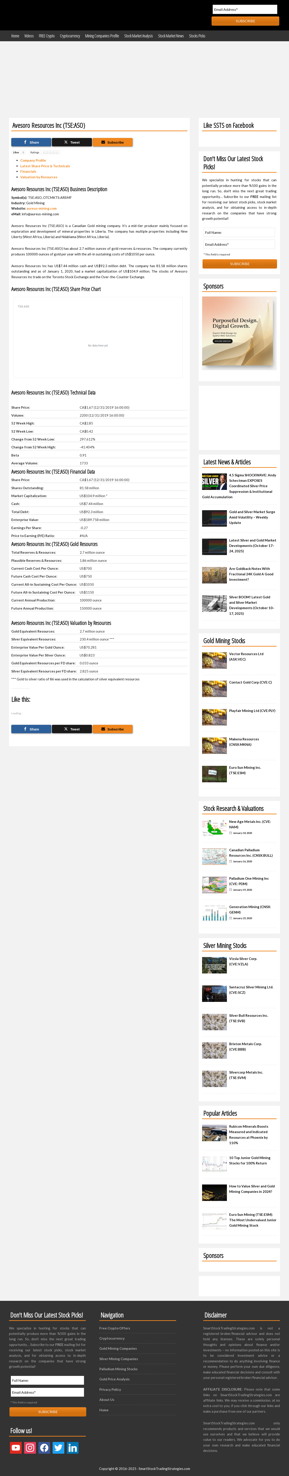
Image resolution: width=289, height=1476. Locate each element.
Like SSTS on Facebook (228, 125)
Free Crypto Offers (114, 1328)
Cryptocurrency (112, 1338)
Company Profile (33, 160)
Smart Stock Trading (50, 15)
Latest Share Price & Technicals (45, 166)
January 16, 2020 (242, 861)
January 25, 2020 (242, 918)
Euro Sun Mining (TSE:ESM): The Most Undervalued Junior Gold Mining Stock (252, 1220)
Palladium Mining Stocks (118, 1369)
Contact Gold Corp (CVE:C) (250, 682)
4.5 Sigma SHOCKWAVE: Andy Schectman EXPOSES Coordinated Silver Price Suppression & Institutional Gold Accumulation (239, 486)
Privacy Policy (110, 1389)
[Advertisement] (144, 75)
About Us (106, 1400)
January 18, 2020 (242, 832)
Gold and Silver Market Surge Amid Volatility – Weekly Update (252, 517)
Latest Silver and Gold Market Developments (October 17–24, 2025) (252, 545)
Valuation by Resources (38, 177)
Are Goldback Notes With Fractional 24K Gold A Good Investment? (251, 574)
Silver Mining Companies (118, 1359)
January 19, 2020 (242, 889)
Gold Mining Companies (118, 1348)
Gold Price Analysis (114, 1379)
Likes (19, 152)
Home (104, 1410)
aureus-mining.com (42, 208)
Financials (28, 171)
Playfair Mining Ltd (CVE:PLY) (252, 711)
